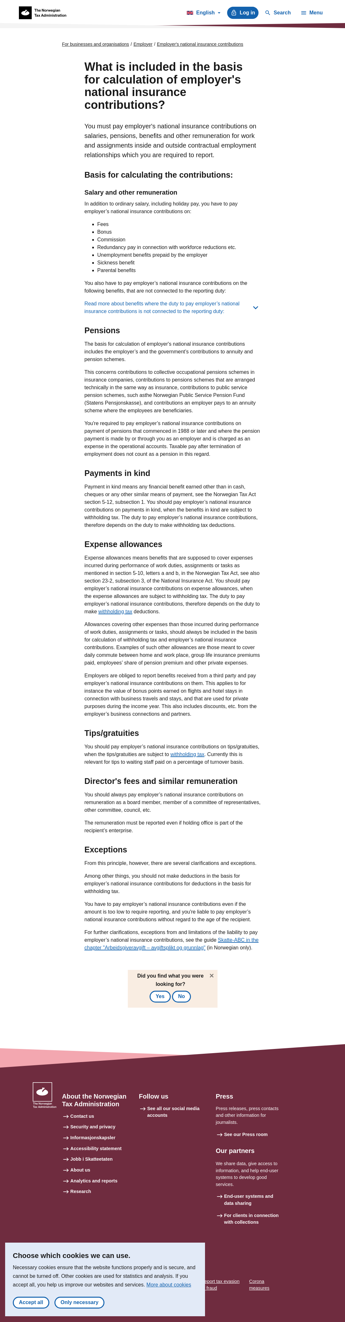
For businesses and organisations (95, 44)
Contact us (82, 1116)
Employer (143, 44)
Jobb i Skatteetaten (91, 1159)
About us (80, 1170)
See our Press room (246, 1134)
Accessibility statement (96, 1148)
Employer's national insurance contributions (200, 44)
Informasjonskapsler (93, 1137)
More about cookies (168, 1284)
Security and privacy (93, 1126)
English (204, 14)
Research (80, 1191)
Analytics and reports (94, 1180)
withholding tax (115, 611)
